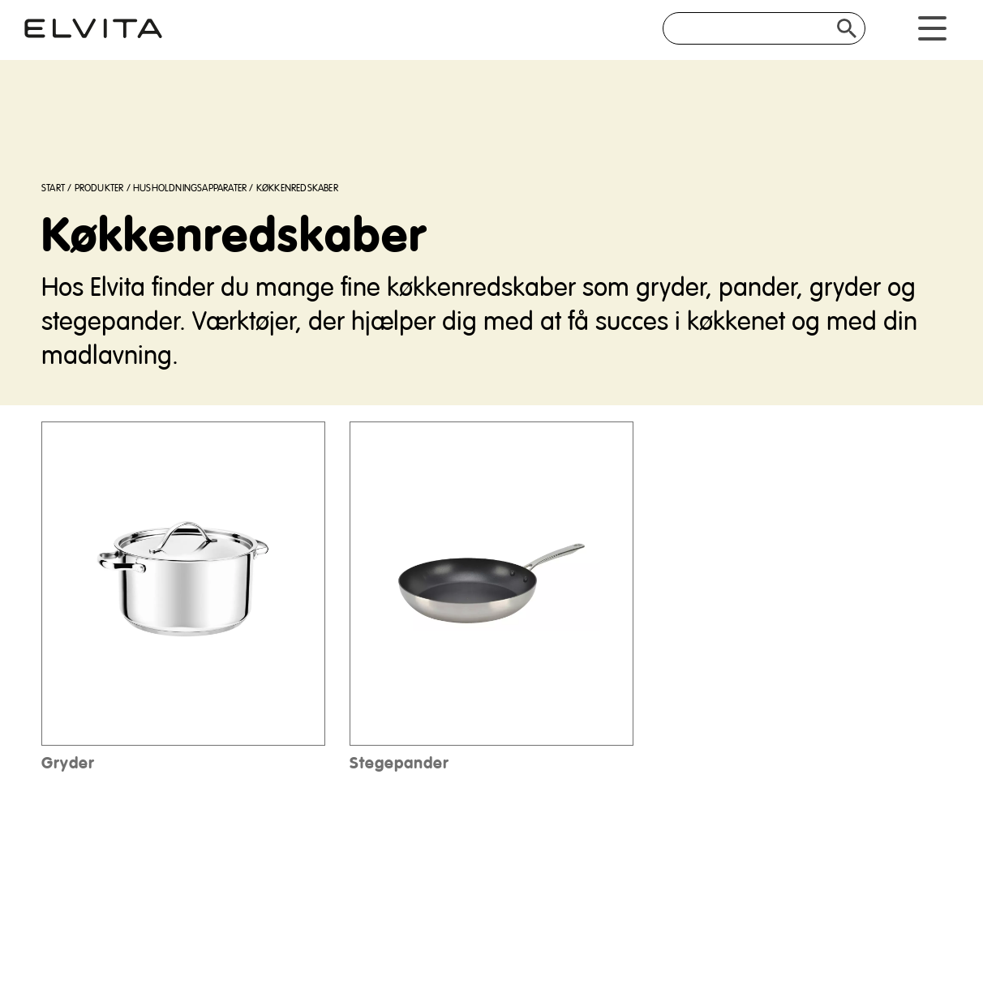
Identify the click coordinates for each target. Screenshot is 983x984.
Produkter (99, 188)
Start (53, 188)
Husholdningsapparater (190, 188)
